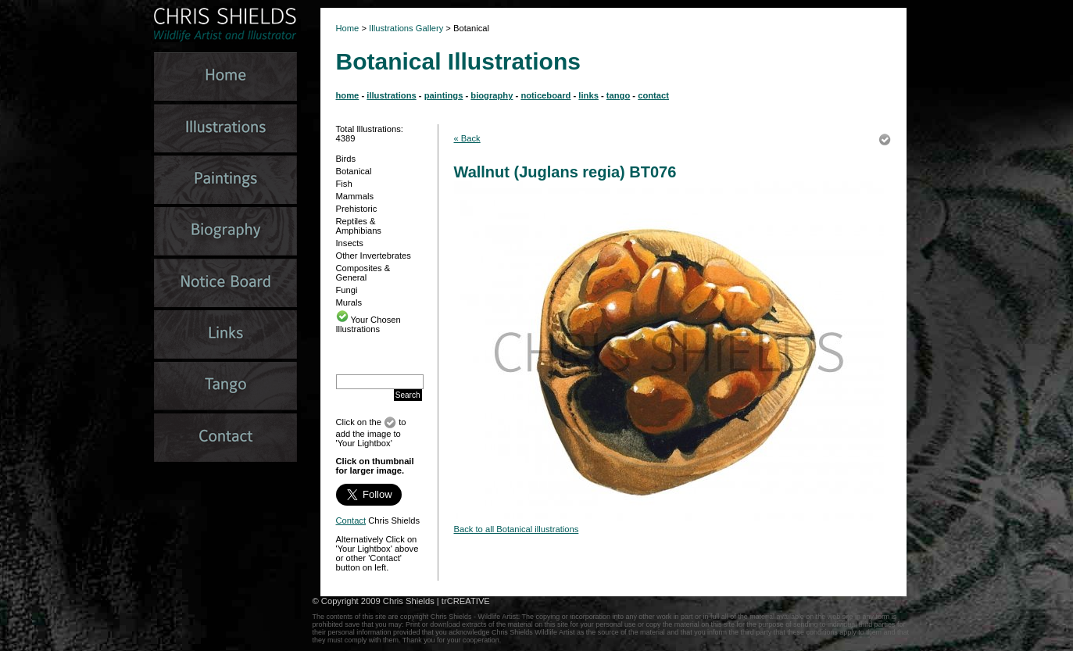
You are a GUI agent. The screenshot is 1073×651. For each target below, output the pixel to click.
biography (491, 95)
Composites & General (363, 272)
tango (618, 95)
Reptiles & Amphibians (358, 225)
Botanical (354, 171)
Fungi (347, 290)
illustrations (391, 95)
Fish (344, 183)
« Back (467, 138)
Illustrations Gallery (405, 28)
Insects (349, 243)
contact (653, 95)
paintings (443, 95)
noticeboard (545, 95)
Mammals (355, 196)
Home (347, 28)
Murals (349, 302)
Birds (346, 158)
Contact (351, 520)
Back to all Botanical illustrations (516, 529)
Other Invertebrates (373, 255)
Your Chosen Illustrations (368, 324)
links (588, 95)
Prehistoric (356, 208)
